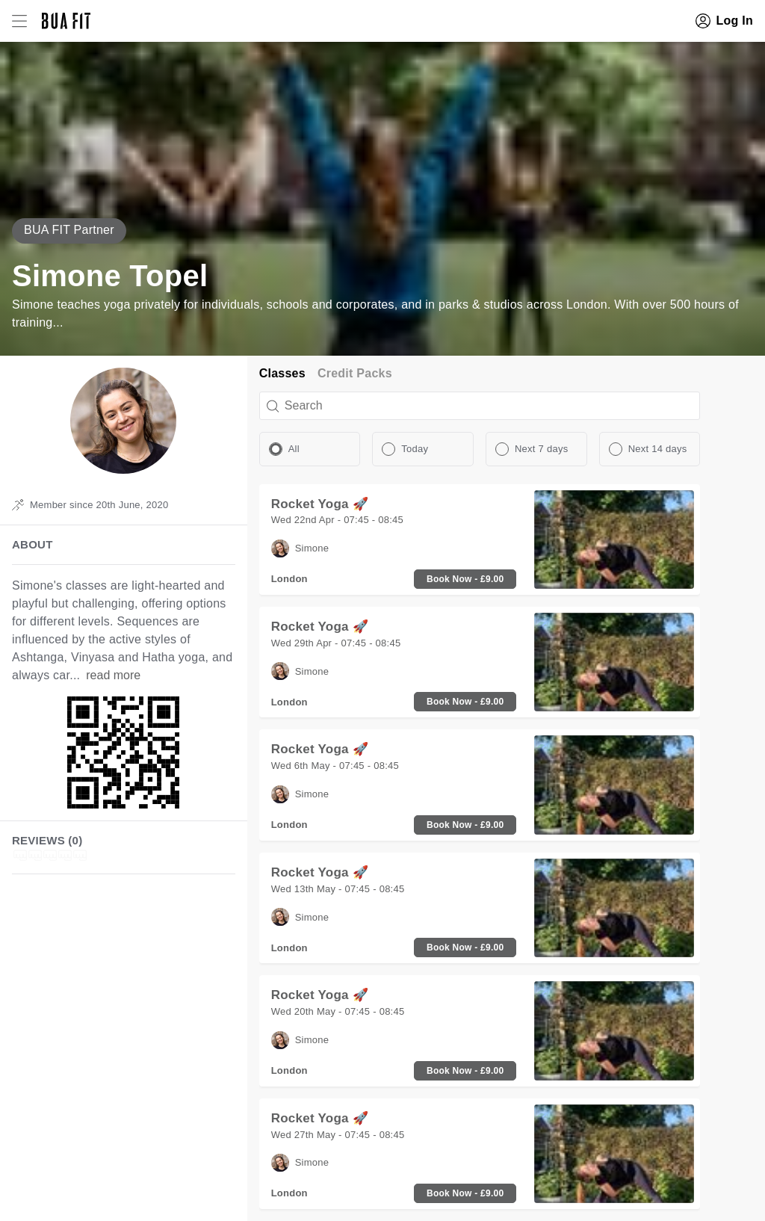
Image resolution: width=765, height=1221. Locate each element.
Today (414, 448)
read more (113, 675)
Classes (282, 373)
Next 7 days (541, 448)
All (294, 448)
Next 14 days (657, 448)
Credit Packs (355, 373)
